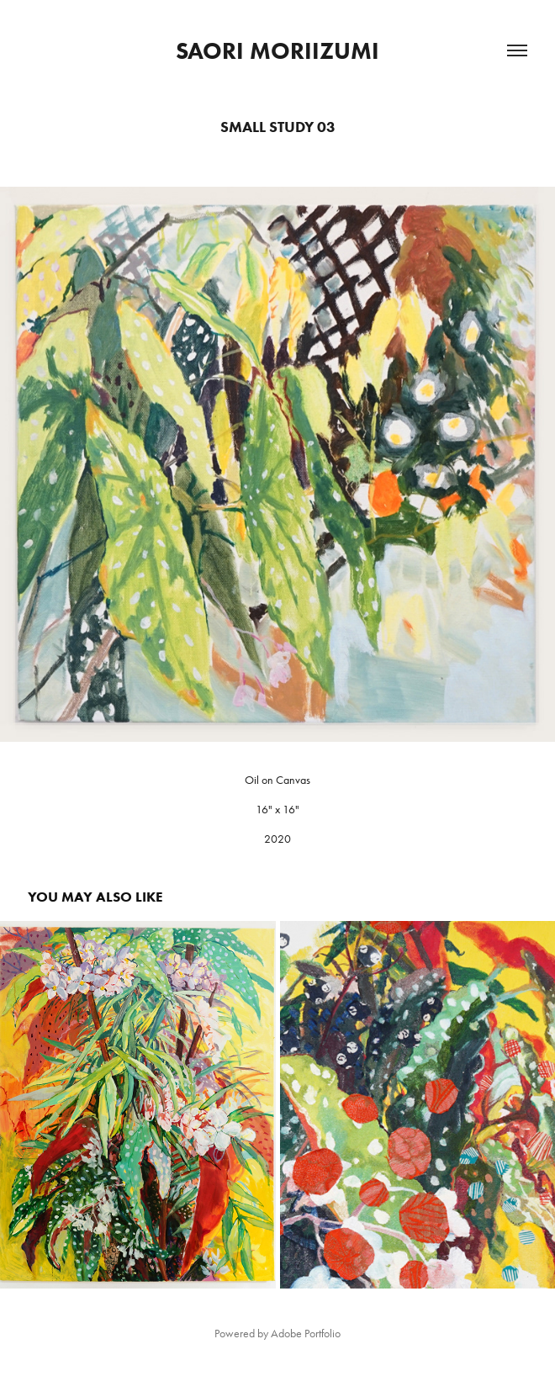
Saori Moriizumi (277, 50)
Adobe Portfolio (306, 1333)
